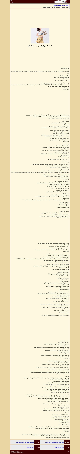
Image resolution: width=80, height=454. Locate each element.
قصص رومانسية (30, 447)
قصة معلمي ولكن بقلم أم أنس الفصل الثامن (54, 442)
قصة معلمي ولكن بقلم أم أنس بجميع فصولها (25, 442)
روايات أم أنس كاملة (59, 447)
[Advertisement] (40, 18)
